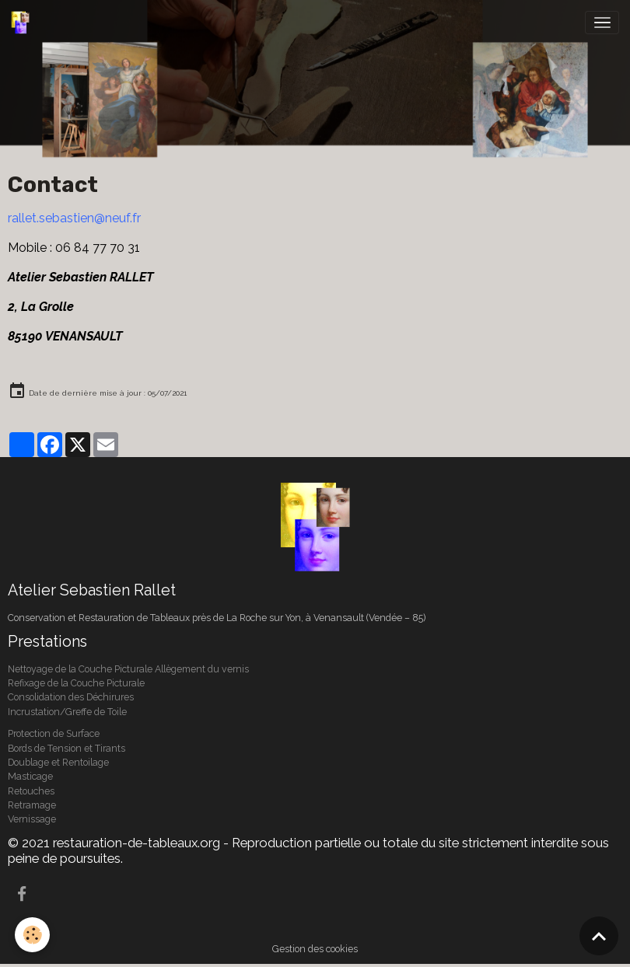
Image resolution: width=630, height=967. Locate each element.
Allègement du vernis (202, 669)
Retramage (32, 805)
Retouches (31, 791)
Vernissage (32, 819)
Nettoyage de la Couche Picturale (81, 669)
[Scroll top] (598, 935)
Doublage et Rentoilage (58, 762)
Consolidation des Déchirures (71, 697)
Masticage (30, 776)
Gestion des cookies (315, 949)
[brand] (23, 22)
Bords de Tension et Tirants (66, 748)
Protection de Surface (54, 733)
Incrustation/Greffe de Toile (67, 711)
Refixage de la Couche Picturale (77, 683)
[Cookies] (33, 934)
